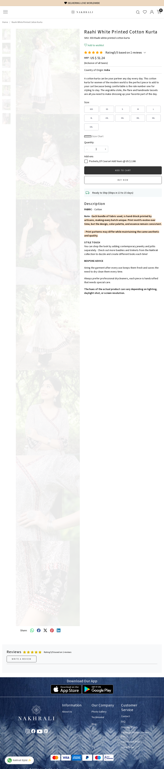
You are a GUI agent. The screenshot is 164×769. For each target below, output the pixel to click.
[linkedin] (58, 630)
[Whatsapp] (32, 630)
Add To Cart (123, 170)
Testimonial (98, 717)
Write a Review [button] (21, 659)
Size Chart (93, 136)
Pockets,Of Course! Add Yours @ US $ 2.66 (112, 161)
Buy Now (123, 180)
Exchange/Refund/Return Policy (133, 734)
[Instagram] (27, 731)
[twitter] (45, 630)
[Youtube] (39, 732)
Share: (23, 630)
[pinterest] (52, 630)
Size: (87, 102)
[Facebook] (33, 731)
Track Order (127, 747)
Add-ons (88, 156)
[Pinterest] (46, 731)
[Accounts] (151, 12)
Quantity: (89, 142)
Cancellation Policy (131, 741)
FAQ (123, 721)
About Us (67, 711)
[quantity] (96, 149)
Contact (125, 716)
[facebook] (38, 630)
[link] (137, 12)
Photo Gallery (99, 711)
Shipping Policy (129, 727)
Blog (94, 724)
